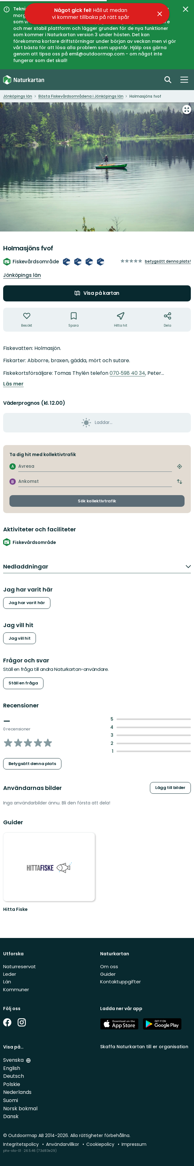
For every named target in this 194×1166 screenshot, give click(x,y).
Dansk (11, 1116)
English (11, 1068)
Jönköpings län (22, 275)
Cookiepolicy (101, 1144)
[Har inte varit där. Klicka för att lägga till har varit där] (26, 320)
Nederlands (17, 1092)
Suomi (10, 1100)
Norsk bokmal (20, 1108)
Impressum (134, 1144)
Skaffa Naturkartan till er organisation (144, 1046)
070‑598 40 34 (127, 373)
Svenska (14, 1060)
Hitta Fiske (15, 909)
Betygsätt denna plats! (168, 261)
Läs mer (13, 383)
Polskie (11, 1084)
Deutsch (13, 1076)
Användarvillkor (63, 1144)
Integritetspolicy (21, 1144)
